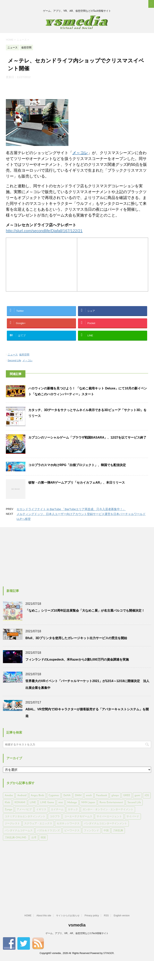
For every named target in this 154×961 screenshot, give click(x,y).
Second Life (14, 360)
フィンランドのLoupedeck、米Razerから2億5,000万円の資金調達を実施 (77, 659)
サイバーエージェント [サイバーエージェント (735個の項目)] (109, 816)
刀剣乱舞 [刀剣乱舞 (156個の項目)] (118, 830)
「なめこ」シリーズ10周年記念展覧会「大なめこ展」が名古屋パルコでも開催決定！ (85, 610)
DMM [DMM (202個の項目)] (78, 795)
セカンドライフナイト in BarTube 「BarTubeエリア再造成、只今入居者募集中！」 (71, 509)
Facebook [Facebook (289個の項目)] (101, 795)
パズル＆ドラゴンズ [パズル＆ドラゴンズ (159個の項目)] (48, 830)
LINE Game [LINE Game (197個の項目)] (47, 802)
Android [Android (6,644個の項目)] (21, 795)
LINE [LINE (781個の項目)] (33, 802)
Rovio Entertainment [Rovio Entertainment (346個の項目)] (111, 802)
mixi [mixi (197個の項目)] (60, 802)
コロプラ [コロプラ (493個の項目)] (55, 816)
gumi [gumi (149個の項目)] (137, 795)
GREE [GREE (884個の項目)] (126, 795)
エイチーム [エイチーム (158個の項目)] (57, 809)
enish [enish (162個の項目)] (89, 795)
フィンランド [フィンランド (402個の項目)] (91, 830)
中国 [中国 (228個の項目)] (106, 830)
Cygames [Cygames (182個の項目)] (54, 795)
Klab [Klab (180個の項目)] (7, 802)
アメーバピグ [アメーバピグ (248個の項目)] (24, 809)
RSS (106, 915)
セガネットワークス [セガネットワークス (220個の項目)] (68, 823)
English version (122, 915)
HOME (27, 915)
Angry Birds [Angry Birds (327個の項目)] (37, 795)
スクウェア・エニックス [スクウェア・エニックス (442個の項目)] (38, 823)
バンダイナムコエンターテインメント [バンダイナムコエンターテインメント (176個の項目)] (105, 823)
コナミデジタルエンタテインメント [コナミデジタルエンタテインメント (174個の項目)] (25, 816)
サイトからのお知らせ (68, 915)
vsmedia (77, 925)
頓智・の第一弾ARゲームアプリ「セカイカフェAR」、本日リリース (76, 482)
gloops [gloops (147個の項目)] (115, 795)
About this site (43, 915)
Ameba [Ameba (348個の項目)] (9, 795)
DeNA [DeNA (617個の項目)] (67, 795)
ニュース (13, 354)
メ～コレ (27, 360)
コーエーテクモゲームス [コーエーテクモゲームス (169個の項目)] (78, 816)
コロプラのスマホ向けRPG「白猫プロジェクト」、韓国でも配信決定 (77, 465)
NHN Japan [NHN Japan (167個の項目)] (88, 802)
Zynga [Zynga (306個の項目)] (8, 809)
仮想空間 (24, 354)
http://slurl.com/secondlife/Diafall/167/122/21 (44, 231)
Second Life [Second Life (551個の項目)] (134, 802)
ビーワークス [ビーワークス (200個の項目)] (72, 830)
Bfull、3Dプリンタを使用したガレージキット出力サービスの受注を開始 (76, 638)
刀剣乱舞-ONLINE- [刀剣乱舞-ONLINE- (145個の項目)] (16, 837)
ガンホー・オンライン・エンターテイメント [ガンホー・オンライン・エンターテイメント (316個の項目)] (107, 809)
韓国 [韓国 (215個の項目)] (43, 837)
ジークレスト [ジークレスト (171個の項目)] (12, 823)
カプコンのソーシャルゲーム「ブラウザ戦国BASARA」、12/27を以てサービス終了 (87, 437)
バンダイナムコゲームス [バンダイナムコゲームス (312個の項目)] (19, 830)
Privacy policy (92, 915)
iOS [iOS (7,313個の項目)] (147, 795)
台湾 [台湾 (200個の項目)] (33, 837)
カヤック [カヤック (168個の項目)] (73, 809)
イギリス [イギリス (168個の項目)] (41, 809)
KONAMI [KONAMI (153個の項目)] (19, 802)
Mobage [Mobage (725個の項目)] (72, 802)
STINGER (108, 953)
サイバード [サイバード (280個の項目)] (132, 816)
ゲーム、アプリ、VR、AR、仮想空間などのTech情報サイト (77, 933)
